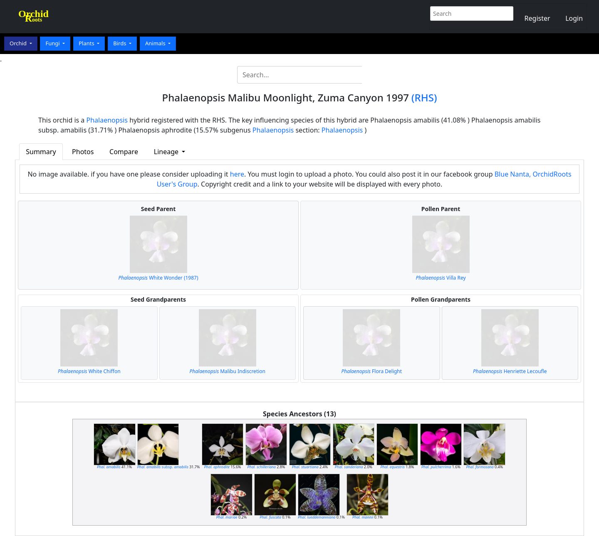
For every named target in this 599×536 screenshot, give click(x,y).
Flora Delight (371, 371)
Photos (83, 151)
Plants (87, 43)
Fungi (53, 43)
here (237, 174)
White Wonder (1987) (158, 277)
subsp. (162, 467)
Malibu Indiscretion (228, 371)
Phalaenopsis (107, 120)
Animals (156, 43)
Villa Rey (440, 277)
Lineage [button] (167, 151)
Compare (123, 151)
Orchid (19, 43)
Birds (120, 43)
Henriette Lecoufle (510, 371)
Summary (41, 151)
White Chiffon (89, 371)
